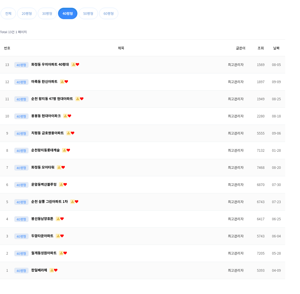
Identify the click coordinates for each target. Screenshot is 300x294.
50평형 (88, 13)
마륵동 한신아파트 (45, 81)
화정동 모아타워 (43, 167)
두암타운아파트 (43, 235)
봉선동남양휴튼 (43, 218)
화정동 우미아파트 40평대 (50, 64)
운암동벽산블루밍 (44, 184)
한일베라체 (39, 269)
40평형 (68, 13)
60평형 (109, 13)
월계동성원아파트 (44, 252)
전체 (8, 13)
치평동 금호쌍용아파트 (48, 132)
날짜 (276, 47)
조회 (260, 47)
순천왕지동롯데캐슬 (46, 149)
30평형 (47, 13)
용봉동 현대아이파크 (46, 115)
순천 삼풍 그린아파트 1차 (50, 201)
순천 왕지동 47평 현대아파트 (52, 98)
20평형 (27, 13)
